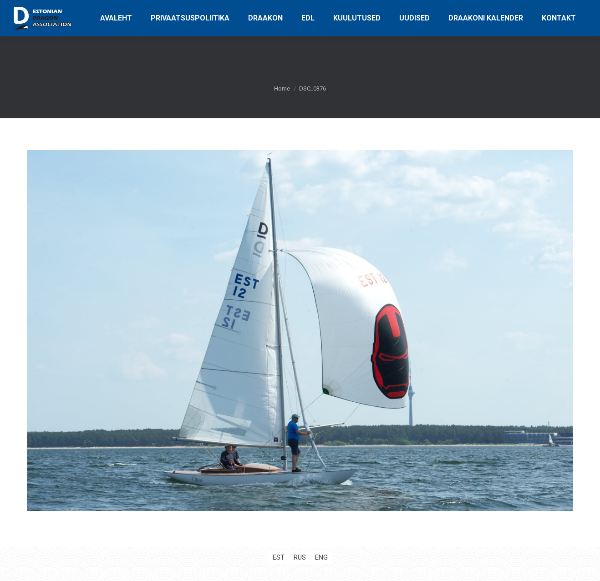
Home (282, 88)
